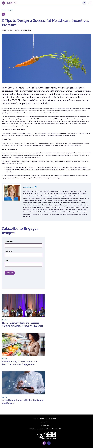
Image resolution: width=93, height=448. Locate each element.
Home (4, 10)
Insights (10, 10)
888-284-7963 (45, 425)
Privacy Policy (45, 422)
